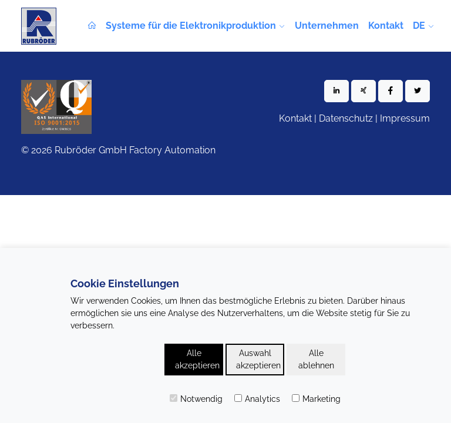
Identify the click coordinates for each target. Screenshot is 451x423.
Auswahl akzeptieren (258, 359)
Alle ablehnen (316, 359)
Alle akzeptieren (197, 359)
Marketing (316, 399)
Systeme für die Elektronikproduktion (191, 25)
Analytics (257, 399)
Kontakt (385, 25)
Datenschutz (346, 118)
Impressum (405, 118)
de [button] (419, 25)
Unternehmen (327, 25)
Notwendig (196, 399)
